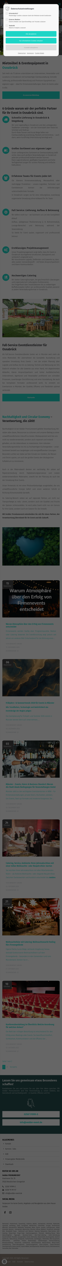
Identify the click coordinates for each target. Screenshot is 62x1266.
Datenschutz (22, 53)
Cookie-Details (39, 53)
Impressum (30, 53)
